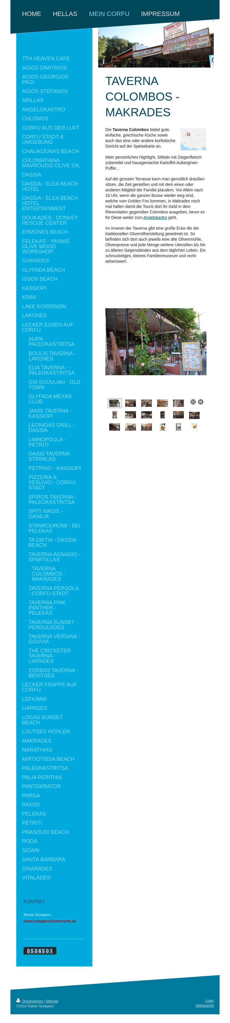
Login (209, 1001)
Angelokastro (155, 217)
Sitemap (52, 1001)
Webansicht (205, 1006)
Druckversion (30, 1001)
